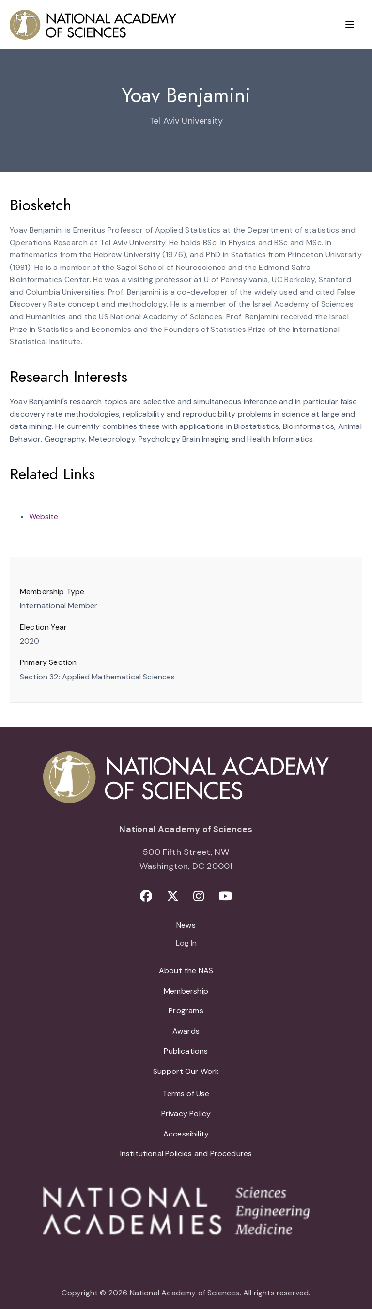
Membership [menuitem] (186, 991)
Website (43, 516)
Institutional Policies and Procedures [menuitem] (186, 1154)
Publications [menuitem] (186, 1051)
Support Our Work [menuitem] (186, 1071)
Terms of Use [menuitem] (185, 1093)
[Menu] (349, 24)
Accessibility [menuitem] (186, 1134)
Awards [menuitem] (186, 1031)
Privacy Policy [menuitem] (186, 1113)
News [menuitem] (186, 925)
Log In (186, 943)
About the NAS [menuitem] (186, 970)
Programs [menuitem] (186, 1011)
